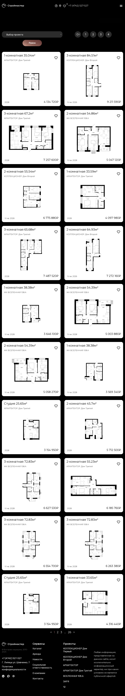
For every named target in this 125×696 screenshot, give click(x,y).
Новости (37, 659)
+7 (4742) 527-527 (78, 5)
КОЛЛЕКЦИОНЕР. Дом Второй (82, 60)
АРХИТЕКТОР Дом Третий (77, 670)
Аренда (37, 654)
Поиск (32, 43)
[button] (121, 6)
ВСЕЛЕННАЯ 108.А (73, 676)
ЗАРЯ (66, 681)
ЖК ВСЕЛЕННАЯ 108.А (78, 118)
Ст (78, 34)
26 (69, 632)
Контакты (38, 678)
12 (64, 687)
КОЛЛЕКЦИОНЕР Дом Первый (75, 650)
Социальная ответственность (42, 666)
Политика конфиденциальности (14, 668)
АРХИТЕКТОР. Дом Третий (17, 60)
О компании (39, 673)
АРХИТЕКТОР (70, 665)
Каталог (37, 648)
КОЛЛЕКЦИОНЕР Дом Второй (75, 658)
